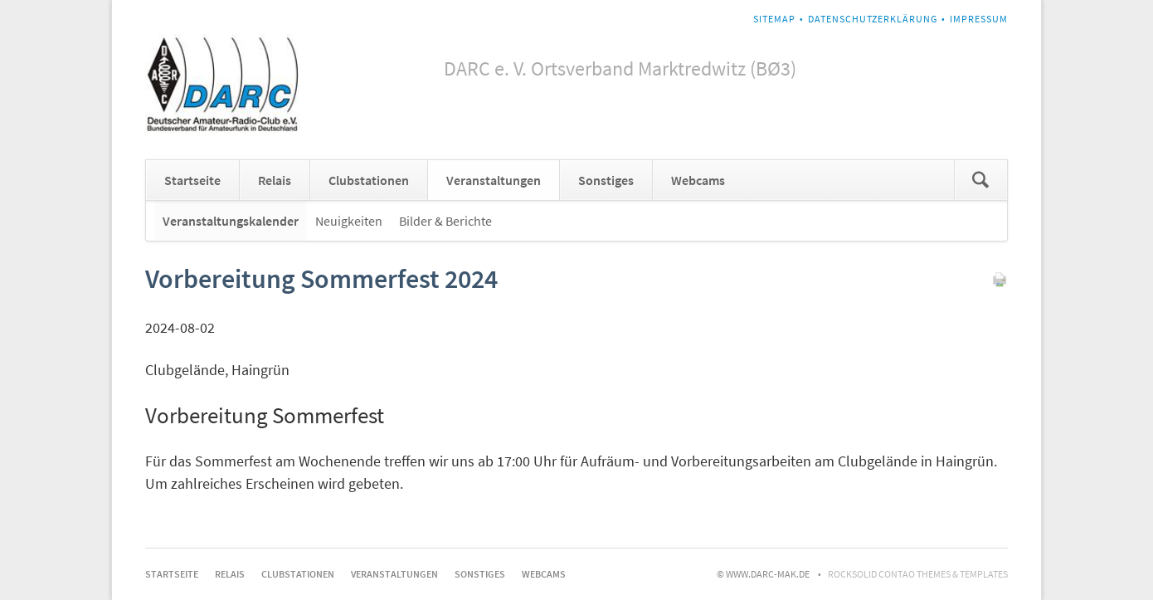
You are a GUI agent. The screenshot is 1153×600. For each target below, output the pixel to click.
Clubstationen (368, 180)
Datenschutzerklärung (872, 18)
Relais (274, 180)
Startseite (192, 180)
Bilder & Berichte (445, 220)
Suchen (980, 180)
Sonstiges (606, 180)
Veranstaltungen (493, 180)
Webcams (698, 180)
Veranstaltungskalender (231, 220)
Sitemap (774, 18)
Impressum (979, 18)
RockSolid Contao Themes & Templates (918, 574)
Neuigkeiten (348, 220)
